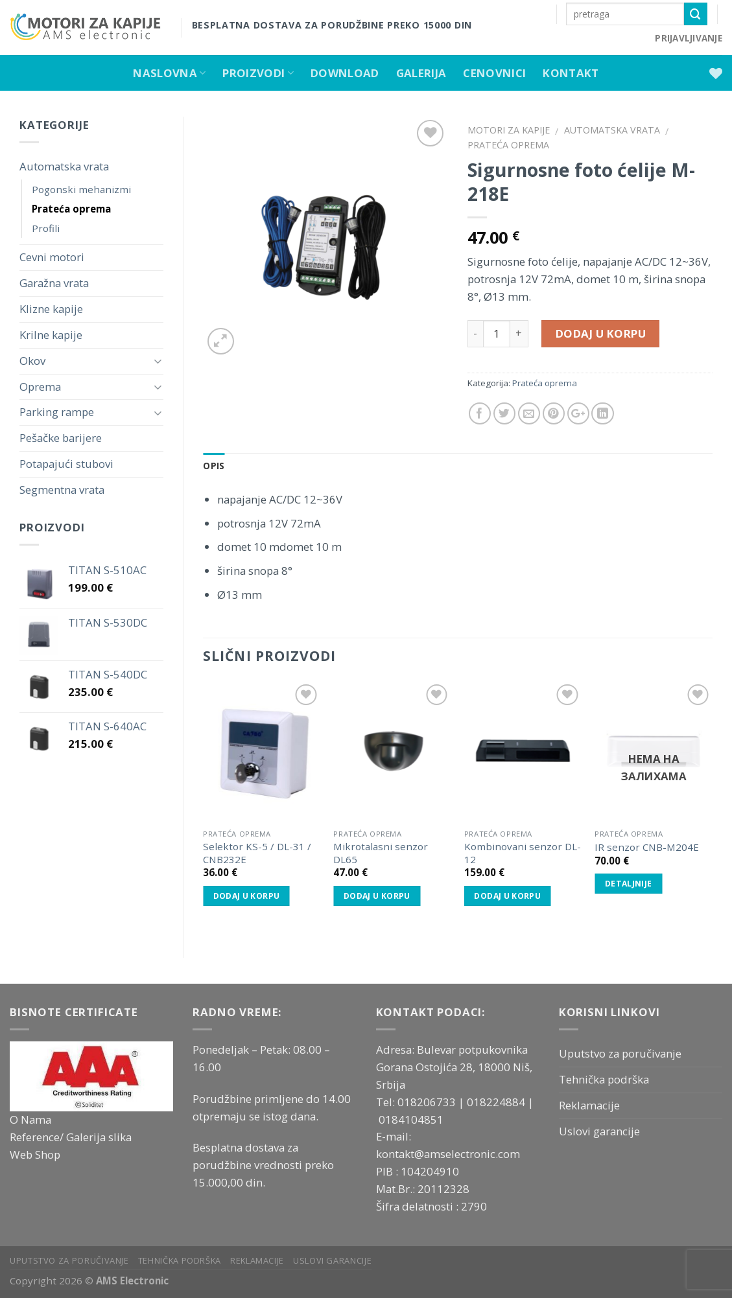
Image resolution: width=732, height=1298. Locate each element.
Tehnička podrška (604, 1079)
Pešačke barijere (60, 437)
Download (345, 72)
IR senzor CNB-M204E (647, 847)
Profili (46, 228)
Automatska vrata (64, 166)
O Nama (30, 1119)
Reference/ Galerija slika (71, 1137)
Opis (213, 466)
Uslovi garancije (599, 1131)
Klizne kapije (51, 308)
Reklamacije (589, 1105)
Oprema (40, 386)
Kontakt (570, 72)
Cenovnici (494, 72)
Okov (32, 360)
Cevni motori (51, 256)
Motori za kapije (508, 130)
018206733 (427, 1102)
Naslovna (169, 72)
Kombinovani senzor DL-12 (522, 853)
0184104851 (411, 1119)
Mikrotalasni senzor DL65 (380, 853)
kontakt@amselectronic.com (448, 1153)
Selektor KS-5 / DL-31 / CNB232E (257, 853)
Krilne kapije (50, 334)
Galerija (421, 72)
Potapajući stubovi (66, 463)
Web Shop (35, 1154)
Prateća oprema (71, 208)
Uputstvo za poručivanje (620, 1053)
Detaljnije (628, 883)
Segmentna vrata (61, 489)
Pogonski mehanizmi (81, 189)
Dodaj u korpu (601, 333)
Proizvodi (258, 72)
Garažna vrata (54, 282)
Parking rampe (56, 411)
